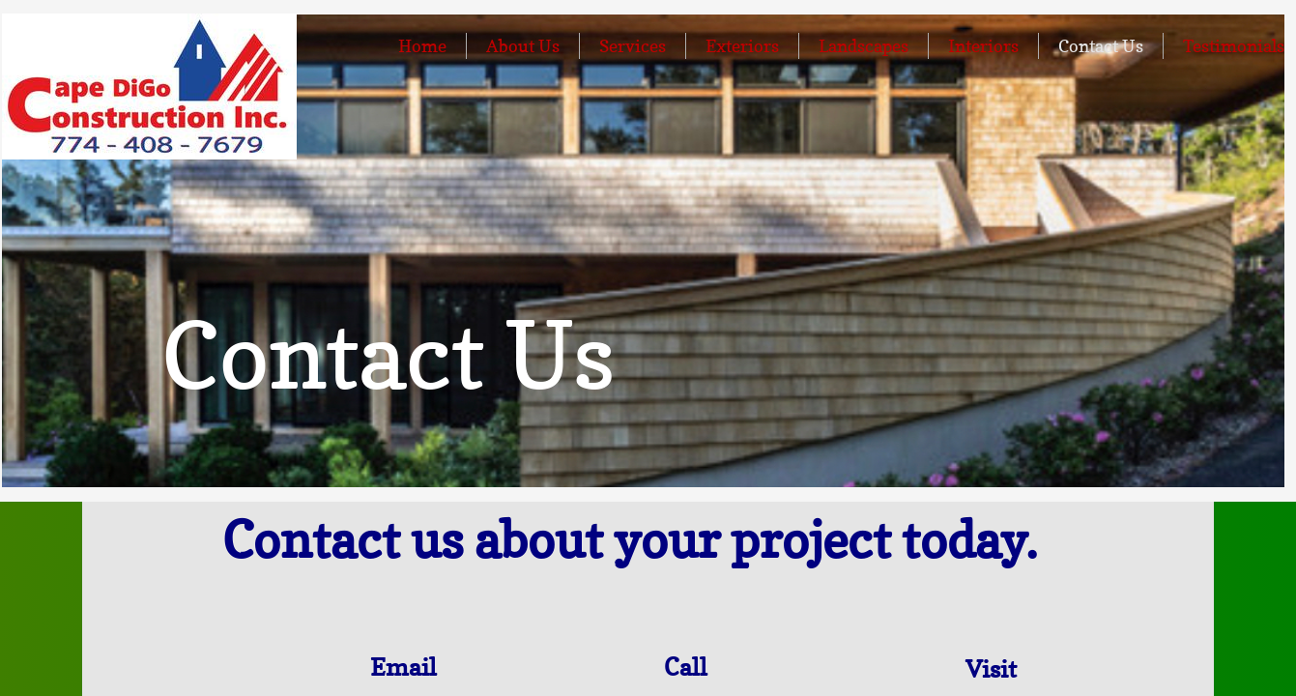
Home (422, 46)
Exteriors (742, 46)
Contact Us (1100, 46)
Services (632, 46)
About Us (523, 46)
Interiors (983, 46)
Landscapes (863, 46)
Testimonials (1233, 46)
